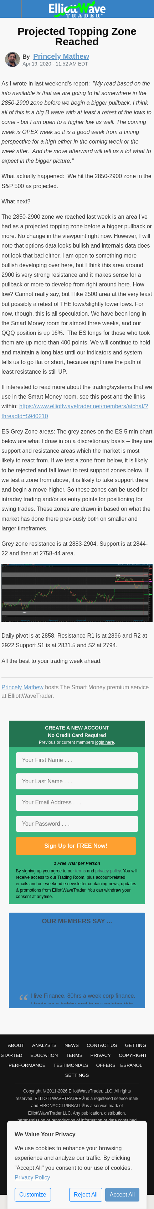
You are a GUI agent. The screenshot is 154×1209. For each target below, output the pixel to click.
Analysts (44, 1045)
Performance (27, 1065)
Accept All (122, 1195)
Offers (105, 1065)
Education (44, 1055)
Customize (32, 1195)
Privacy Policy (32, 1177)
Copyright (133, 1055)
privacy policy (107, 870)
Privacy (101, 1055)
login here (104, 742)
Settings (77, 1075)
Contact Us (102, 1045)
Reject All (86, 1195)
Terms (74, 1055)
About (16, 1045)
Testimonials (70, 1065)
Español (131, 1065)
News (72, 1045)
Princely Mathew (22, 687)
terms (80, 870)
